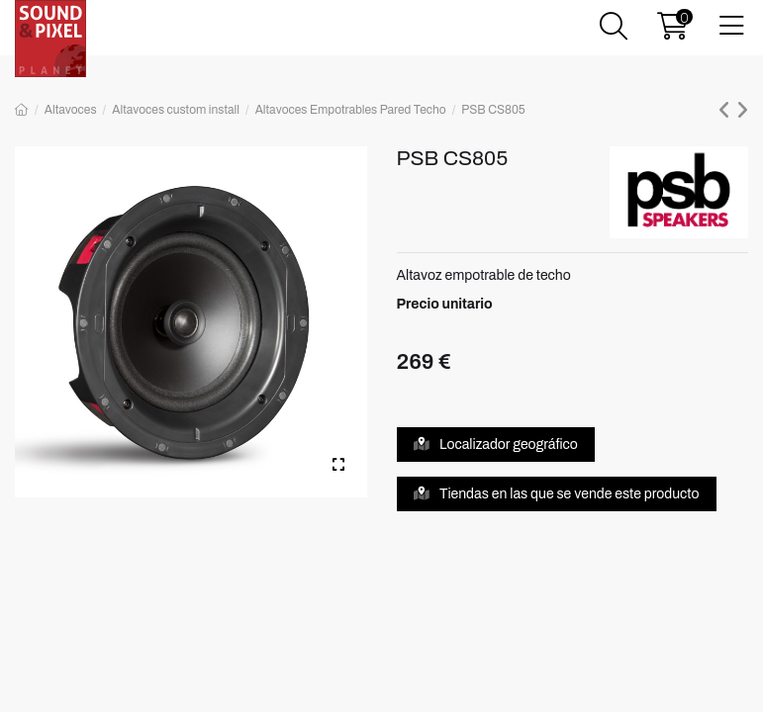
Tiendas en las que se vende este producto (557, 494)
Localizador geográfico (496, 444)
